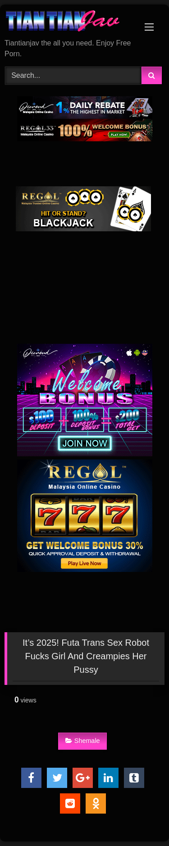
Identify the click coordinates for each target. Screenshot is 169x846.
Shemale (82, 740)
